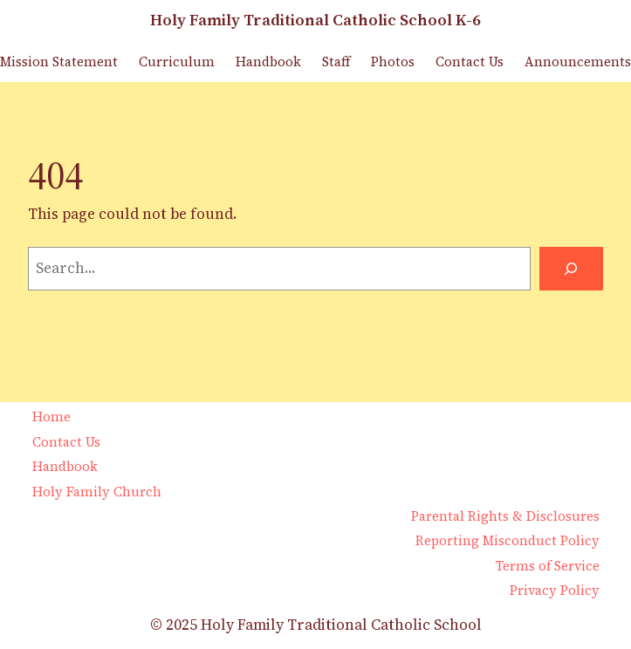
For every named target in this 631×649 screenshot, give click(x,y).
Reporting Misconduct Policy (507, 541)
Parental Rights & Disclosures (505, 516)
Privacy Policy (555, 590)
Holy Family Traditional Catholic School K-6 (315, 20)
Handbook (65, 466)
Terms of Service (548, 566)
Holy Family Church (96, 492)
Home (51, 417)
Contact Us (66, 442)
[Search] (571, 269)
